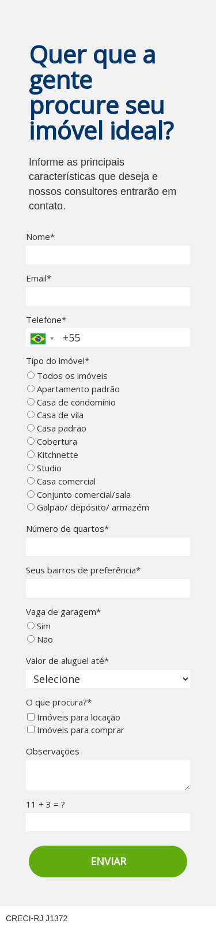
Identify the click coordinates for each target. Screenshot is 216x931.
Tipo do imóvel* (57, 360)
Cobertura (52, 441)
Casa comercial (61, 481)
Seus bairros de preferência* (83, 570)
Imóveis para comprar (75, 729)
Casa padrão (56, 428)
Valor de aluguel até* (67, 660)
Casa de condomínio (71, 402)
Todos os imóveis (67, 375)
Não (40, 639)
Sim (39, 626)
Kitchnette (52, 454)
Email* (38, 278)
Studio (44, 468)
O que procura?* (59, 702)
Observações (52, 751)
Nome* (40, 236)
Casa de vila (55, 415)
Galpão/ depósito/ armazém (88, 507)
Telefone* (46, 319)
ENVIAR (108, 861)
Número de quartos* (67, 528)
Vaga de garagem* (63, 611)
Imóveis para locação (73, 717)
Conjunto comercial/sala (79, 494)
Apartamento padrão (73, 389)
